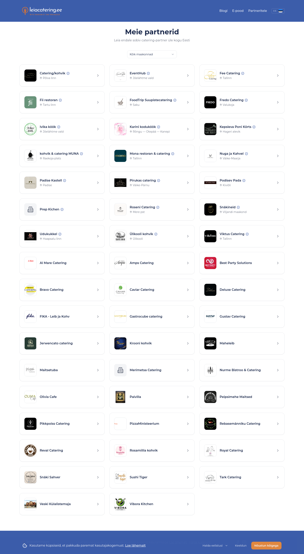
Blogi (223, 11)
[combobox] (152, 54)
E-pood (238, 11)
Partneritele (257, 11)
